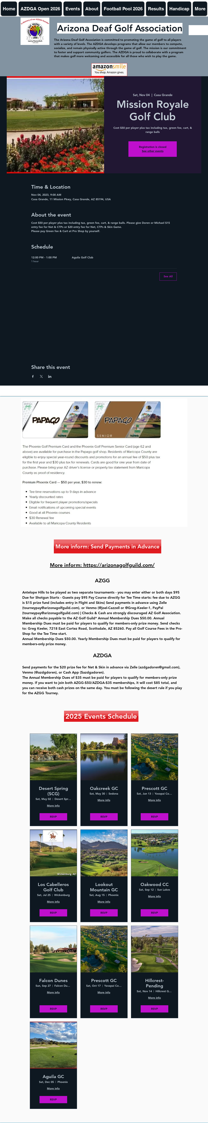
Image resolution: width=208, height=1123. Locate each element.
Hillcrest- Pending (154, 983)
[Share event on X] (41, 376)
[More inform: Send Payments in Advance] (107, 546)
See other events (152, 151)
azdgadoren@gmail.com (158, 667)
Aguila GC (53, 1076)
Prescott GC (154, 788)
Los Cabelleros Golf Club (53, 887)
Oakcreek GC (104, 788)
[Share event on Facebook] (33, 376)
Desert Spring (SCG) (53, 791)
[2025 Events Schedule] (101, 716)
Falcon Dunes (53, 980)
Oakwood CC (155, 884)
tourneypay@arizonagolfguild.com (50, 608)
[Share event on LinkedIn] (49, 376)
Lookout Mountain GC (104, 887)
